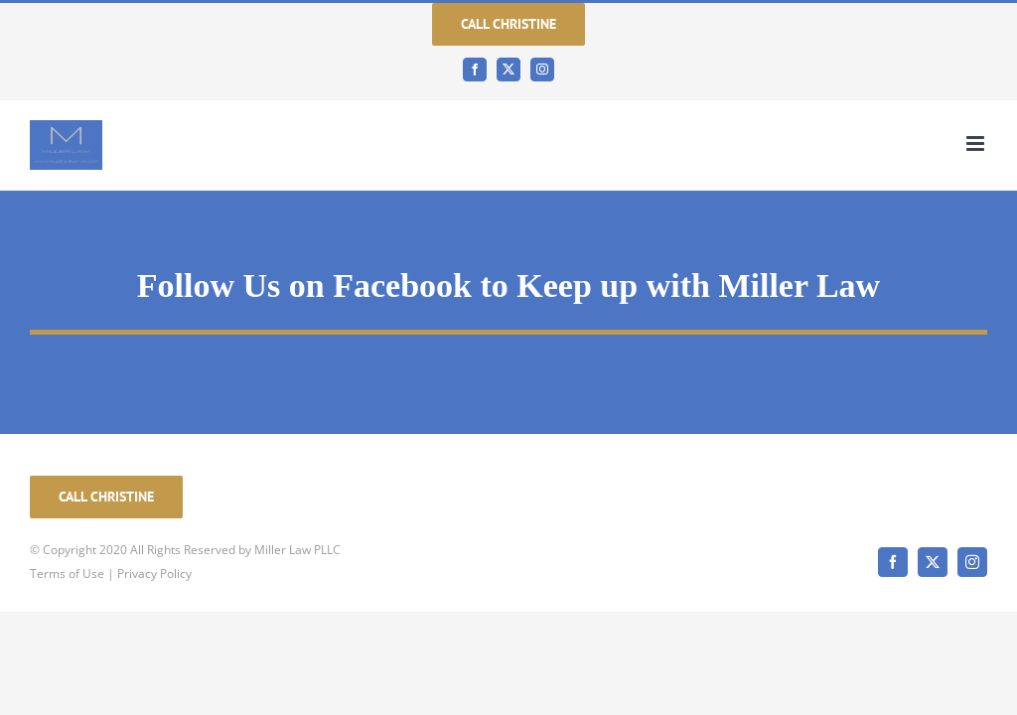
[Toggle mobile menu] (976, 143)
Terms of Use (67, 573)
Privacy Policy (154, 573)
